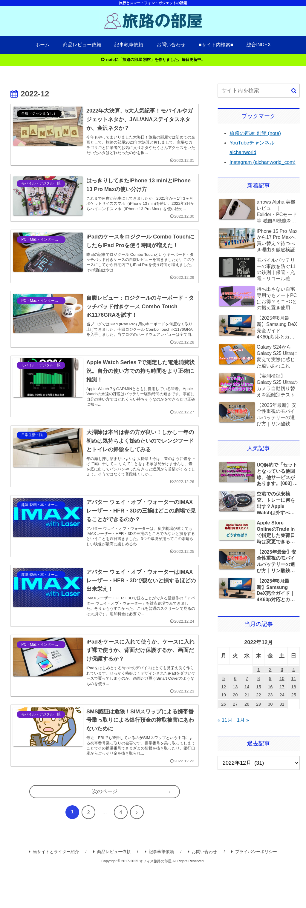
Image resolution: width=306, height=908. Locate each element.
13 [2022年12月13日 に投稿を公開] (235, 700)
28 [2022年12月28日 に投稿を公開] (247, 720)
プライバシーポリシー (254, 890)
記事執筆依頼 (159, 890)
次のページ (104, 830)
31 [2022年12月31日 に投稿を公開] (282, 720)
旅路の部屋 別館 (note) (257, 134)
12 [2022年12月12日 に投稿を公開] (224, 700)
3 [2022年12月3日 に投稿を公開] (281, 680)
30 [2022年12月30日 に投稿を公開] (270, 720)
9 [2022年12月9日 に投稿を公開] (270, 690)
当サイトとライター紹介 (54, 890)
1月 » (244, 736)
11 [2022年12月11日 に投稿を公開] (293, 690)
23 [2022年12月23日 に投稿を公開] (270, 710)
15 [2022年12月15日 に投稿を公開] (258, 700)
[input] (258, 91)
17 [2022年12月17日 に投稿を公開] (282, 700)
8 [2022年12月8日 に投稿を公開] (258, 690)
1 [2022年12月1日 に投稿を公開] (258, 680)
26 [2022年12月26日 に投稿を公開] (224, 720)
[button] (294, 92)
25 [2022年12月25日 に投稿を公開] (293, 710)
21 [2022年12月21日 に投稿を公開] (247, 710)
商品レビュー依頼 (112, 890)
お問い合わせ (202, 890)
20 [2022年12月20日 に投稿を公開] (235, 710)
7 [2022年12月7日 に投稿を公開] (246, 690)
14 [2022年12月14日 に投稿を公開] (247, 700)
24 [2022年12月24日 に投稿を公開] (282, 710)
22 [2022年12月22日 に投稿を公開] (258, 710)
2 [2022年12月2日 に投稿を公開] (270, 680)
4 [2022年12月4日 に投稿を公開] (293, 680)
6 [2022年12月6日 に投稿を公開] (235, 690)
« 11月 (225, 736)
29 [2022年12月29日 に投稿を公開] (258, 720)
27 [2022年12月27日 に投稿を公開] (235, 720)
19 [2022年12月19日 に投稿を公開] (224, 710)
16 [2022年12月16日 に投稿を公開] (270, 700)
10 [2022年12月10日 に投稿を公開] (282, 690)
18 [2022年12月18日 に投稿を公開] (293, 700)
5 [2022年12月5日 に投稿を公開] (223, 690)
